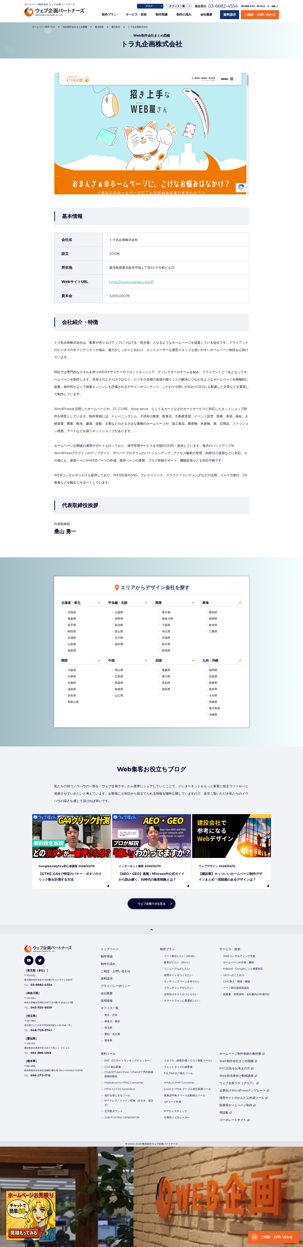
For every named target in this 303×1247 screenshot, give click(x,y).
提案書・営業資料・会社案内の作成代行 (246, 994)
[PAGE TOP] (151, 929)
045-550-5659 (41, 1007)
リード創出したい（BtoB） (180, 956)
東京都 (166, 612)
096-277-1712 (40, 1075)
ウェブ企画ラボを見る (152, 904)
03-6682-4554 (223, 6)
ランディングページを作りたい (182, 981)
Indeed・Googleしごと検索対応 (243, 968)
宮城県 (72, 638)
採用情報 (107, 1000)
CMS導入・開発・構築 (236, 981)
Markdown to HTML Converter (123, 1082)
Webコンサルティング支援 (239, 956)
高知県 (166, 683)
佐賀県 (213, 676)
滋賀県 (72, 689)
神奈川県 (167, 618)
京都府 (72, 683)
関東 (158, 603)
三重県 (213, 631)
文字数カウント (113, 1111)
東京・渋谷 (110, 1014)
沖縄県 (213, 714)
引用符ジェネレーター (177, 1117)
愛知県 (213, 612)
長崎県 (213, 683)
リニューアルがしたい (177, 968)
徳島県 (166, 689)
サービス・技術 (136, 14)
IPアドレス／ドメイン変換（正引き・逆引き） (128, 1102)
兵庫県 (72, 676)
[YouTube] (29, 960)
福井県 (119, 644)
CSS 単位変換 (112, 1066)
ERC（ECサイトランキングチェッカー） (128, 1060)
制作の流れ (183, 14)
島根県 (119, 689)
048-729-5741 (41, 1030)
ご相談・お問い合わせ (260, 15)
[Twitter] (40, 960)
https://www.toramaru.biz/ (129, 282)
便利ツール (108, 1053)
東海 (205, 603)
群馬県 (166, 650)
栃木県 (166, 644)
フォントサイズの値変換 (178, 1066)
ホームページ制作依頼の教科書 (242, 1053)
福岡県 (213, 670)
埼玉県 (166, 631)
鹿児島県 (214, 708)
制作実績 (162, 14)
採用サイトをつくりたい (178, 975)
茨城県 (166, 638)
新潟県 (119, 625)
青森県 (72, 618)
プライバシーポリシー (116, 986)
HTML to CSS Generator (119, 1089)
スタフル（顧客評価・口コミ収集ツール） (188, 1060)
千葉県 (166, 625)
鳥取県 (119, 683)
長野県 (119, 618)
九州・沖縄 (210, 660)
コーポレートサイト (234, 1120)
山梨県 (119, 612)
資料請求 (229, 15)
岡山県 (119, 670)
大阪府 (72, 670)
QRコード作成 (172, 1101)
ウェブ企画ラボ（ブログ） (239, 1083)
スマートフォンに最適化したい (182, 1000)
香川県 (166, 676)
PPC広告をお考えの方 (236, 1068)
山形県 (72, 644)
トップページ (110, 949)
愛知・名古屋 (112, 1034)
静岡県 (213, 618)
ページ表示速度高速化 (236, 987)
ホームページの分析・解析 (238, 962)
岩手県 (72, 625)
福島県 (72, 650)
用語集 (225, 1112)
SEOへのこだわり (234, 975)
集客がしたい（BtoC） (177, 962)
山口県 (119, 695)
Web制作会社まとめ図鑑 (238, 1061)
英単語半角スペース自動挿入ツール (184, 1095)
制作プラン (109, 14)
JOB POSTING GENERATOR (121, 1117)
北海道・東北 (70, 603)
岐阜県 (213, 625)
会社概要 (206, 14)
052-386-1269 (40, 1053)
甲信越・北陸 (117, 603)
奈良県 (72, 695)
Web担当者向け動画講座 (238, 1076)
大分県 (213, 695)
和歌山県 (73, 702)
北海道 (72, 612)
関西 (64, 660)
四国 (158, 660)
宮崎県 (213, 702)
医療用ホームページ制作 (237, 1105)
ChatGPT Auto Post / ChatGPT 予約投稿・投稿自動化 (130, 1074)
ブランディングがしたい (178, 987)
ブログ (149, 6)
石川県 (119, 638)
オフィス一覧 (177, 6)
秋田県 (72, 631)
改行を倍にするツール (117, 1095)
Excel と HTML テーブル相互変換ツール (187, 1089)
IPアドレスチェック (175, 1111)
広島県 (119, 676)
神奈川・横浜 (112, 1021)
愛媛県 (166, 670)
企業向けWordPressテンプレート (244, 1090)
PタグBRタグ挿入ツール (178, 1073)
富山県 (119, 631)
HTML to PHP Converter (179, 1082)
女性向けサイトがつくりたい (181, 994)
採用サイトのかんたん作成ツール (243, 1098)
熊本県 (213, 689)
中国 (111, 660)
